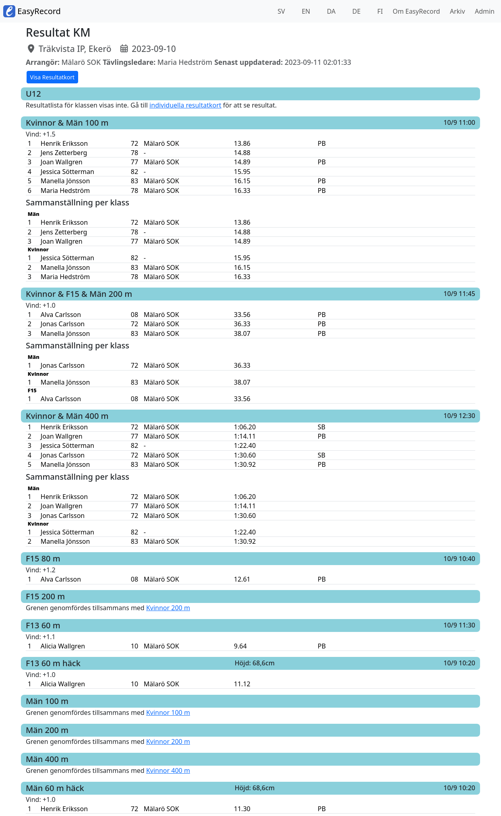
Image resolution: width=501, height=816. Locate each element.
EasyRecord (32, 11)
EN (305, 11)
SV (280, 11)
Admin (483, 11)
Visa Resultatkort (52, 77)
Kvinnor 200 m (168, 607)
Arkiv (456, 11)
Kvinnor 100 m (168, 712)
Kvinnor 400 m (168, 770)
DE (356, 11)
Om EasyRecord (414, 11)
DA (330, 11)
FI (379, 11)
